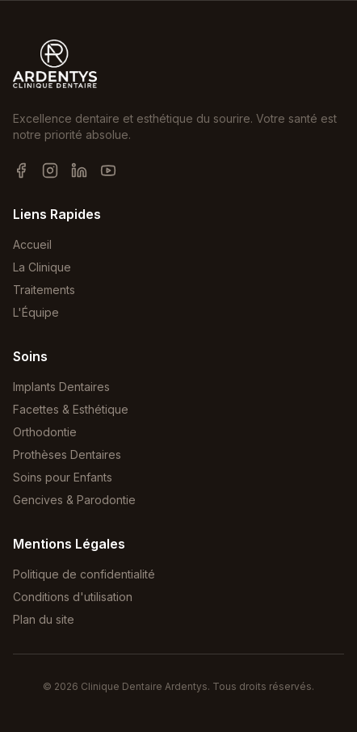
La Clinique (42, 267)
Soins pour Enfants (62, 477)
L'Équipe (36, 312)
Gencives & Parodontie (74, 500)
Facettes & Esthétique (70, 409)
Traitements (44, 290)
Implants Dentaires (61, 386)
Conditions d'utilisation (72, 597)
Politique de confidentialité (84, 574)
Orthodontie (45, 432)
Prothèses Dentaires (67, 454)
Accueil (32, 244)
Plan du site (43, 619)
